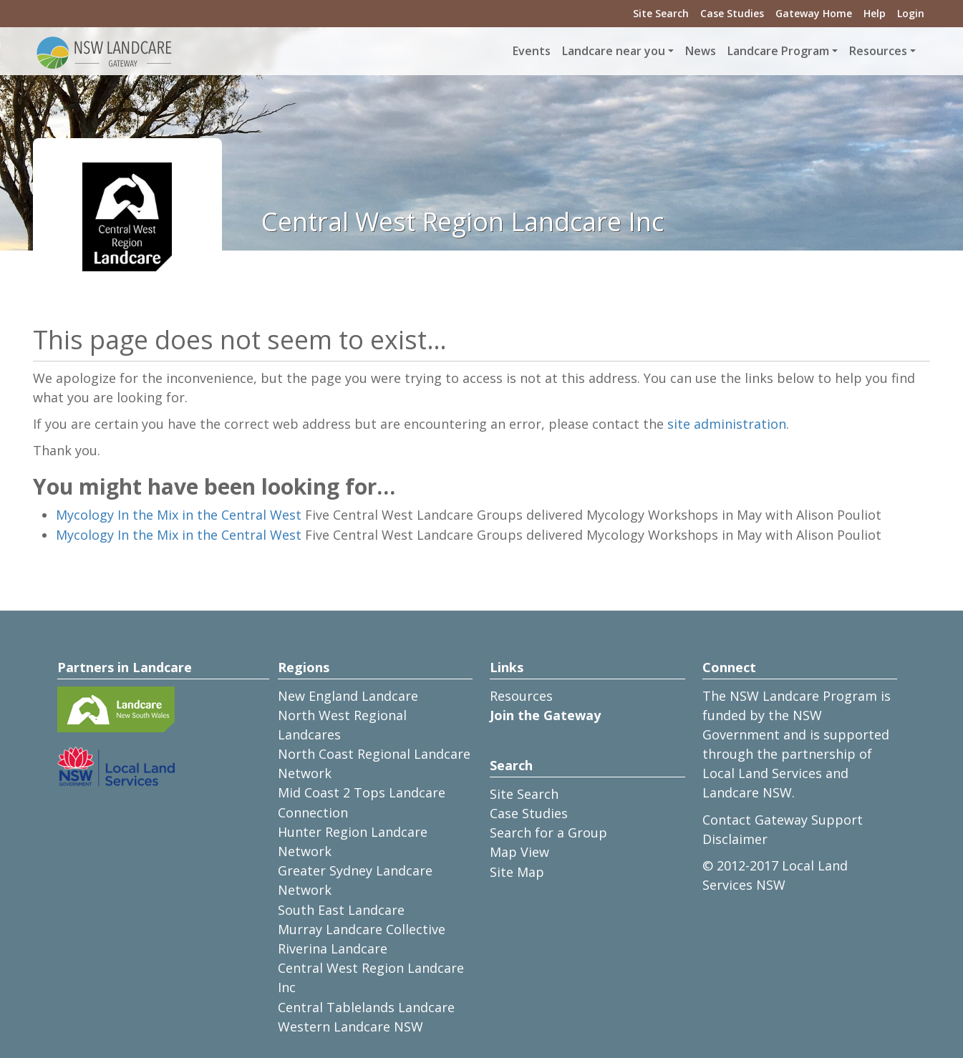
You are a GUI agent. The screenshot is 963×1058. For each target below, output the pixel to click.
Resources (521, 695)
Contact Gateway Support (782, 819)
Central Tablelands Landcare (366, 1007)
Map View (519, 851)
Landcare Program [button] (778, 51)
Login (910, 13)
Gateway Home (813, 13)
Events (532, 51)
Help (874, 13)
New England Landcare (348, 695)
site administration (726, 423)
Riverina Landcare (332, 948)
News (700, 51)
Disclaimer (735, 839)
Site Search (661, 13)
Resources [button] (878, 51)
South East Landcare (341, 909)
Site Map (517, 871)
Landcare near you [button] (613, 51)
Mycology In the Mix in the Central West (178, 514)
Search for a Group (548, 832)
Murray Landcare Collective (361, 929)
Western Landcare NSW (350, 1026)
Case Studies (732, 13)
